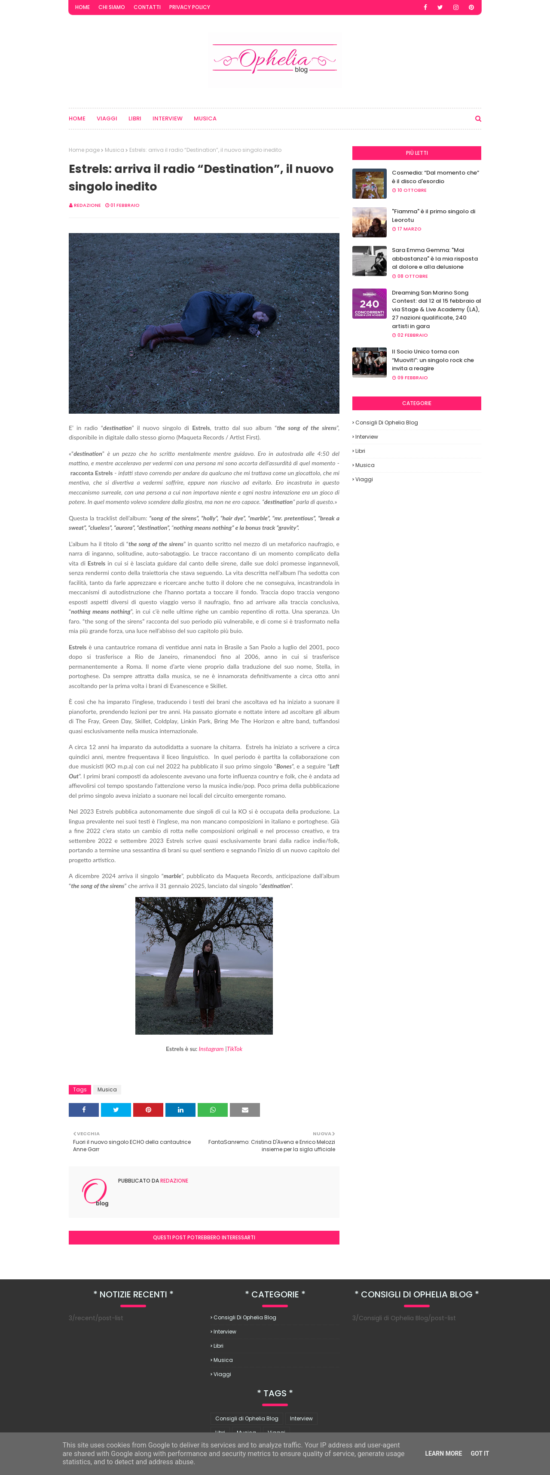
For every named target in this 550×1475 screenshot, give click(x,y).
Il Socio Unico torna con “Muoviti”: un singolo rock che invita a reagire (433, 359)
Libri (360, 451)
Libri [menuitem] (134, 118)
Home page (84, 150)
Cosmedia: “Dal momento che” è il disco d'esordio (435, 177)
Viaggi (364, 479)
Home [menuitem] (77, 118)
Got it (480, 1453)
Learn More (443, 1453)
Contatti (147, 7)
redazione (87, 205)
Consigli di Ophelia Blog (386, 422)
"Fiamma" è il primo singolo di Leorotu (433, 215)
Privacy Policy (189, 7)
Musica (114, 150)
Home (82, 7)
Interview (366, 436)
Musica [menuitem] (205, 118)
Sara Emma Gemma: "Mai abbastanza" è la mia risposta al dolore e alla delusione (435, 258)
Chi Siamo (111, 7)
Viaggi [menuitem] (107, 118)
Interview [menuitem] (168, 118)
